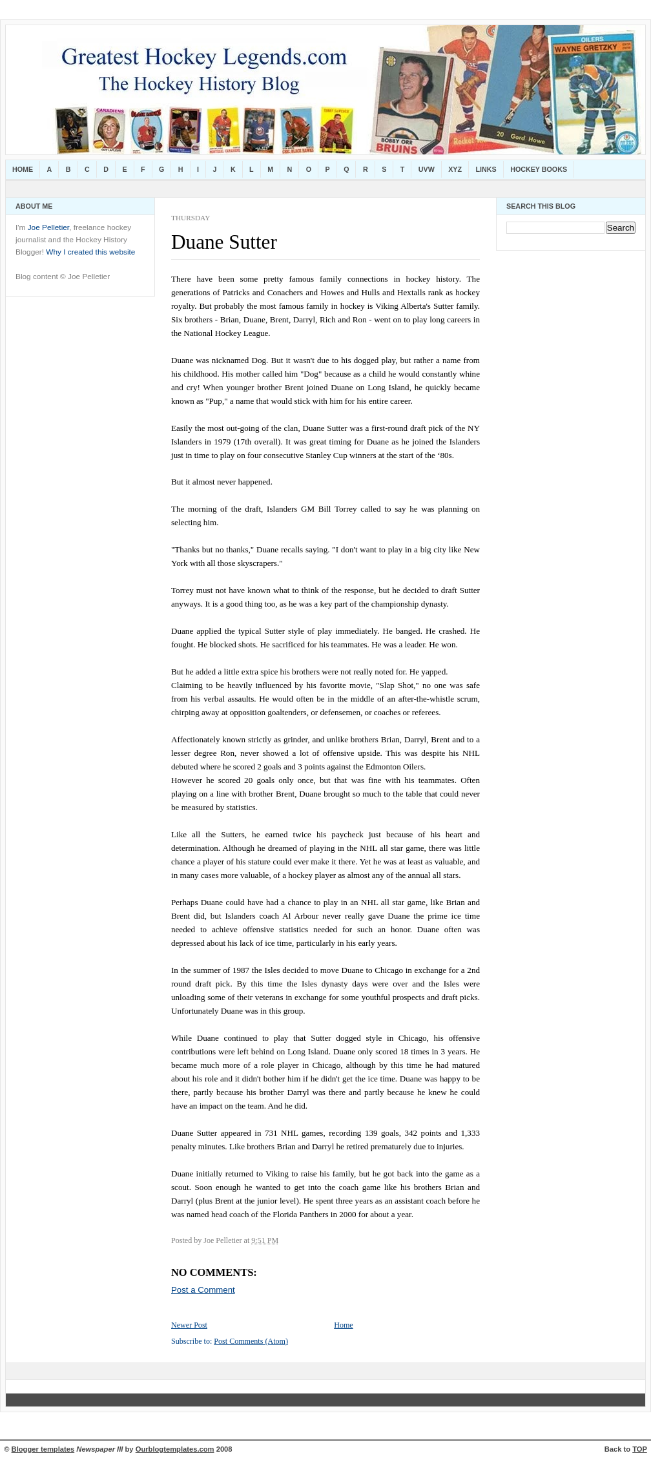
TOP (639, 1449)
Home (22, 169)
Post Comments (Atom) (251, 1341)
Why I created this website (90, 251)
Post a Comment (203, 1290)
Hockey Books (538, 169)
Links (486, 169)
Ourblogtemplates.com (175, 1449)
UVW (426, 169)
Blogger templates (43, 1449)
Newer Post (189, 1325)
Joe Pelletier (48, 227)
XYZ (455, 169)
